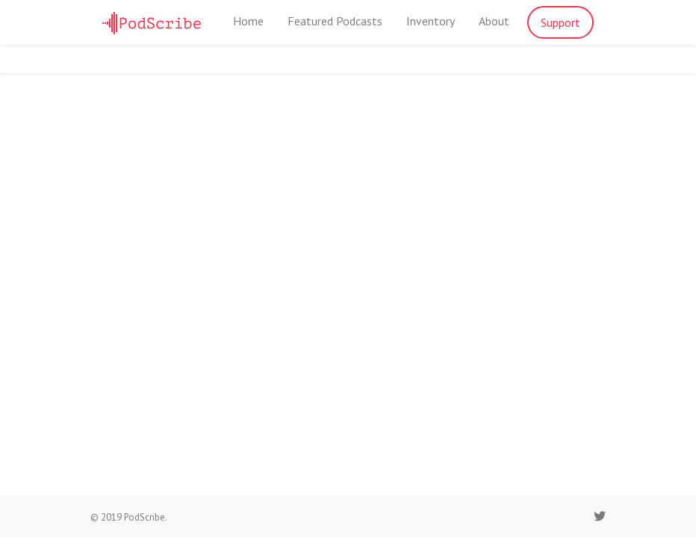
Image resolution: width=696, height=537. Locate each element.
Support (560, 22)
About (494, 20)
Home (248, 20)
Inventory (430, 20)
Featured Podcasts (335, 20)
